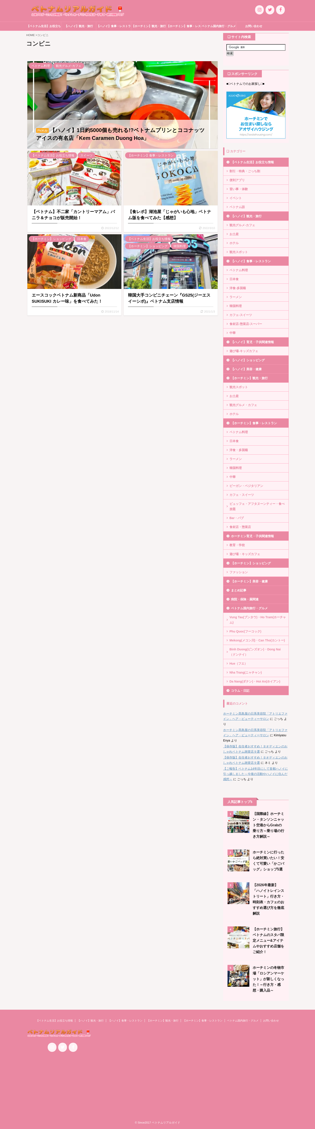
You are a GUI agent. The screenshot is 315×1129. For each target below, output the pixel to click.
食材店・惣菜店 (240, 527)
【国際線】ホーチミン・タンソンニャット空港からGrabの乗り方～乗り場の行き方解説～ (268, 825)
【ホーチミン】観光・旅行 (149, 26)
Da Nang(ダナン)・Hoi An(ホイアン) (254, 681)
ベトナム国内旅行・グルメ (219, 26)
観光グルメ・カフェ (243, 405)
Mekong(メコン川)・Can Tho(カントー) (257, 640)
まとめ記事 (238, 590)
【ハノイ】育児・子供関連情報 (252, 342)
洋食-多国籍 (237, 288)
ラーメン (235, 297)
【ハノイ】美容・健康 (246, 369)
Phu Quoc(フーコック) (245, 631)
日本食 (234, 279)
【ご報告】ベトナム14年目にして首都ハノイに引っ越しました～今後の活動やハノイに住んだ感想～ (255, 774)
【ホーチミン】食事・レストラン (184, 27)
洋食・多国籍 (238, 450)
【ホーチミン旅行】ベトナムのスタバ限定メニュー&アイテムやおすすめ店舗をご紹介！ (268, 940)
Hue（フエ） (238, 663)
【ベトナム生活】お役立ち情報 (44, 27)
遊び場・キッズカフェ (244, 554)
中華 (232, 333)
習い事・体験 (238, 189)
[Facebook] (280, 9)
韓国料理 (235, 306)
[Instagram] (259, 9)
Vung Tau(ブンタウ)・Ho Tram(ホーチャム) (257, 619)
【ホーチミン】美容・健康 (249, 581)
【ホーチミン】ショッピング (251, 563)
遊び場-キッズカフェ (243, 351)
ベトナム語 (237, 207)
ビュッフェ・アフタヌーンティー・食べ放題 (257, 506)
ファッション (238, 572)
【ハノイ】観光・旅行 (79, 26)
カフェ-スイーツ (240, 315)
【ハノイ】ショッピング (248, 360)
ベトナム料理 (238, 270)
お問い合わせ (253, 26)
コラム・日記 (240, 690)
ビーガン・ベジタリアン (246, 486)
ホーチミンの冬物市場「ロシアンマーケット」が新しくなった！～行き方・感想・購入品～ (268, 979)
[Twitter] (270, 9)
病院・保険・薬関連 (245, 599)
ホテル (234, 243)
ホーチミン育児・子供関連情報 (252, 536)
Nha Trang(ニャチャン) (245, 672)
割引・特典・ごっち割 (244, 171)
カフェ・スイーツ (241, 495)
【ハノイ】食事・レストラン (114, 27)
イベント (235, 198)
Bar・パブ (236, 518)
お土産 (234, 234)
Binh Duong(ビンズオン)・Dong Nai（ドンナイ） (255, 652)
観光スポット (238, 252)
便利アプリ (237, 180)
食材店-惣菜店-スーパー (245, 324)
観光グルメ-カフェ (242, 225)
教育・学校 (237, 545)
